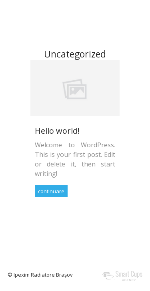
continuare (51, 191)
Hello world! (57, 130)
